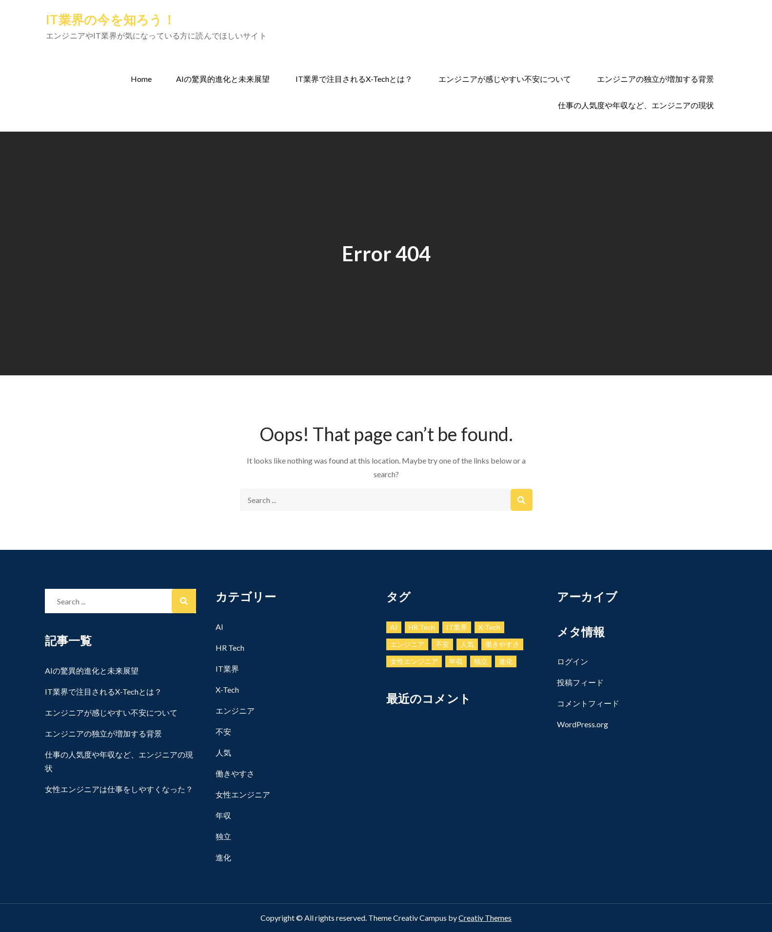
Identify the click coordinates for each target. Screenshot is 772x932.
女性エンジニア (243, 794)
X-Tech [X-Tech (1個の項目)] (489, 627)
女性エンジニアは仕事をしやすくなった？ (119, 789)
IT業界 (227, 668)
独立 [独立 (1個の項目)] (481, 661)
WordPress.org (582, 724)
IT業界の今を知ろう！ (111, 19)
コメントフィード (588, 703)
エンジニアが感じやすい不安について (504, 78)
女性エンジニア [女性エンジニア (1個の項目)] (414, 661)
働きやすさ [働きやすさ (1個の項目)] (502, 644)
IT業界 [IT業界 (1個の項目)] (456, 627)
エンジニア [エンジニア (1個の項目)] (407, 644)
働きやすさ (235, 773)
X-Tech (227, 689)
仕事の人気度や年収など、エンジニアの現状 (636, 105)
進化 (223, 857)
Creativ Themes (485, 917)
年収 (223, 815)
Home (141, 78)
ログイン (572, 661)
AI (219, 626)
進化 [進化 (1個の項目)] (506, 661)
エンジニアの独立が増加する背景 (655, 78)
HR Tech (230, 647)
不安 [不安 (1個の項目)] (442, 644)
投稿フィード (580, 682)
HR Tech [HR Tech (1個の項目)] (422, 627)
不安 (223, 731)
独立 (223, 836)
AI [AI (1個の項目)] (393, 627)
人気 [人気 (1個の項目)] (467, 644)
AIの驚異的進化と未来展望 (223, 78)
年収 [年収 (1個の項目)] (456, 661)
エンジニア (235, 710)
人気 (223, 752)
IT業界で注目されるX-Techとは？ (354, 78)
